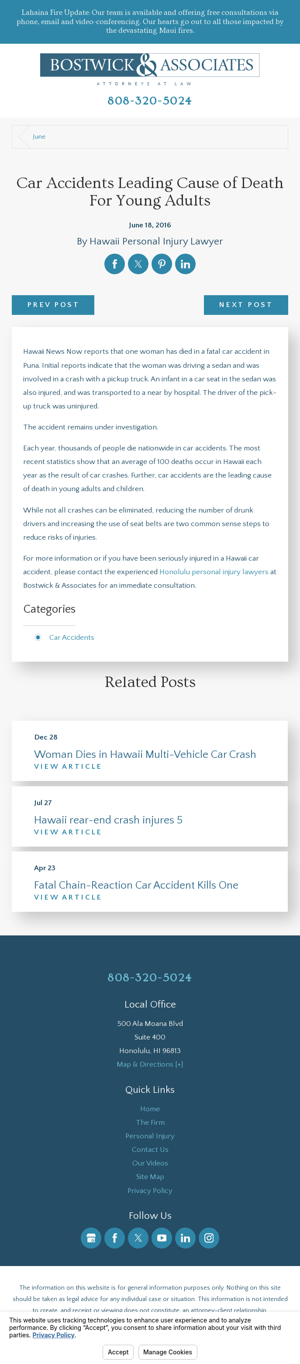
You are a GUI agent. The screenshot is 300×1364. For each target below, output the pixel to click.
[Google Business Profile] (91, 1238)
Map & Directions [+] (150, 1064)
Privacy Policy (150, 1190)
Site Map (150, 1176)
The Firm (150, 1122)
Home (150, 1109)
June (39, 136)
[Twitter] (138, 1238)
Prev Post (53, 304)
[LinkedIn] (185, 1238)
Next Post (246, 304)
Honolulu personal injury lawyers (214, 572)
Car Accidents (71, 637)
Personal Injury (150, 1136)
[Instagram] (209, 1238)
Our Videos (150, 1163)
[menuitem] (150, 1109)
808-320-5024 (150, 101)
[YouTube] (162, 1238)
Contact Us (150, 1149)
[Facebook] (114, 1238)
